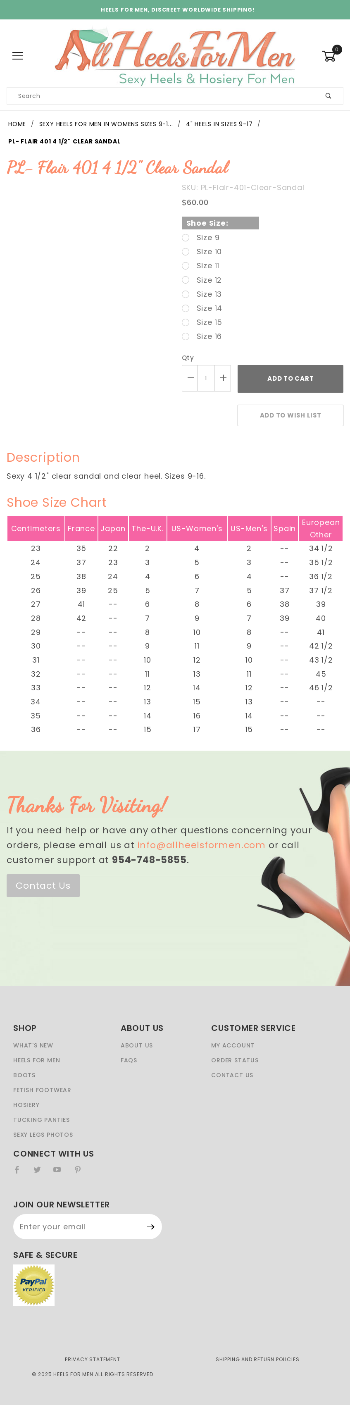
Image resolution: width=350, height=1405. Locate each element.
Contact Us (43, 885)
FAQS (129, 1060)
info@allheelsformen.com (202, 845)
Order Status (235, 1060)
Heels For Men (36, 1060)
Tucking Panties (41, 1120)
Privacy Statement (92, 1359)
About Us (137, 1045)
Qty (188, 357)
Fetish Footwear (42, 1090)
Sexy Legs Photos (43, 1135)
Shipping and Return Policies (257, 1359)
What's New (33, 1045)
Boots (24, 1075)
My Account (233, 1045)
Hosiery (26, 1105)
